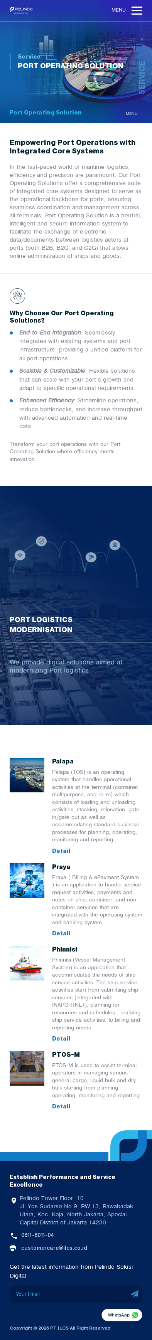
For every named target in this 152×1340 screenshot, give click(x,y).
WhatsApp (119, 1314)
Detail (61, 852)
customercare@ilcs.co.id (54, 1247)
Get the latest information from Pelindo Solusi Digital (71, 1271)
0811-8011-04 (37, 1235)
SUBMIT (134, 1294)
